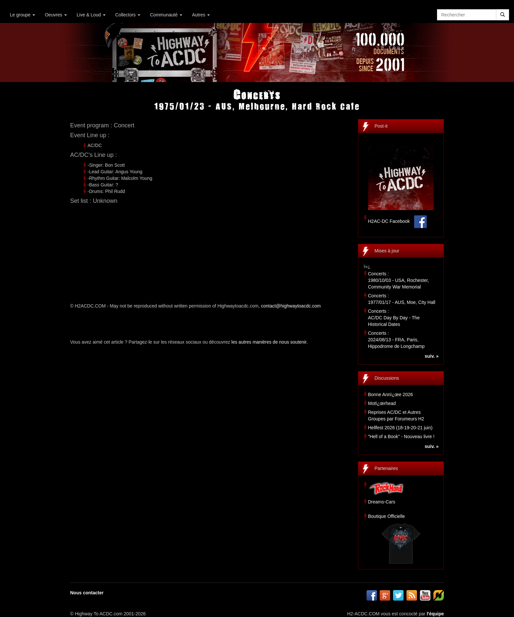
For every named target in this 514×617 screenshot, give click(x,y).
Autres (201, 14)
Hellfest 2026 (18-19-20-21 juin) (400, 427)
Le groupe (22, 14)
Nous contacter (87, 592)
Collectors (127, 14)
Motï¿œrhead (382, 403)
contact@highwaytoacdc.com (291, 305)
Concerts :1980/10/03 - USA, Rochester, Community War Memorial (398, 280)
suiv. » (432, 356)
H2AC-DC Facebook (389, 221)
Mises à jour (387, 250)
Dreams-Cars (381, 501)
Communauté (166, 14)
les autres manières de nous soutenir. (269, 342)
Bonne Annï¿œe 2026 (390, 394)
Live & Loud (91, 14)
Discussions (387, 378)
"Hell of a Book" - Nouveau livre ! (401, 436)
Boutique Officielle (386, 516)
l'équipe (435, 613)
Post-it (381, 126)
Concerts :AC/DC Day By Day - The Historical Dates (394, 317)
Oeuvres (56, 14)
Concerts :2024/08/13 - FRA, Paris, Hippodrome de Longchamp (396, 339)
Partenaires (386, 468)
